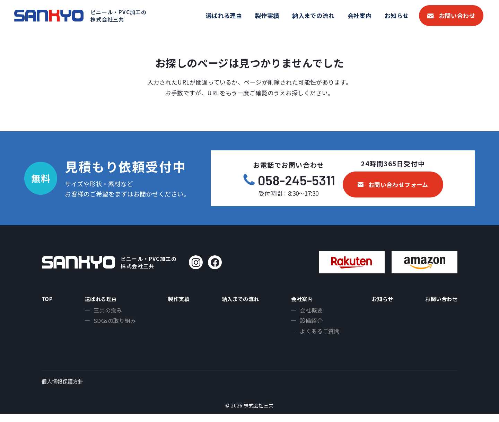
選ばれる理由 (224, 15)
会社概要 (308, 313)
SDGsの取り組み (112, 324)
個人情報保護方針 (62, 389)
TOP (48, 299)
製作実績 (267, 15)
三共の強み (105, 313)
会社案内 (360, 15)
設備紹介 (308, 324)
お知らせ (397, 15)
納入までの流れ (313, 15)
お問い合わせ (457, 15)
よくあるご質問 (317, 336)
